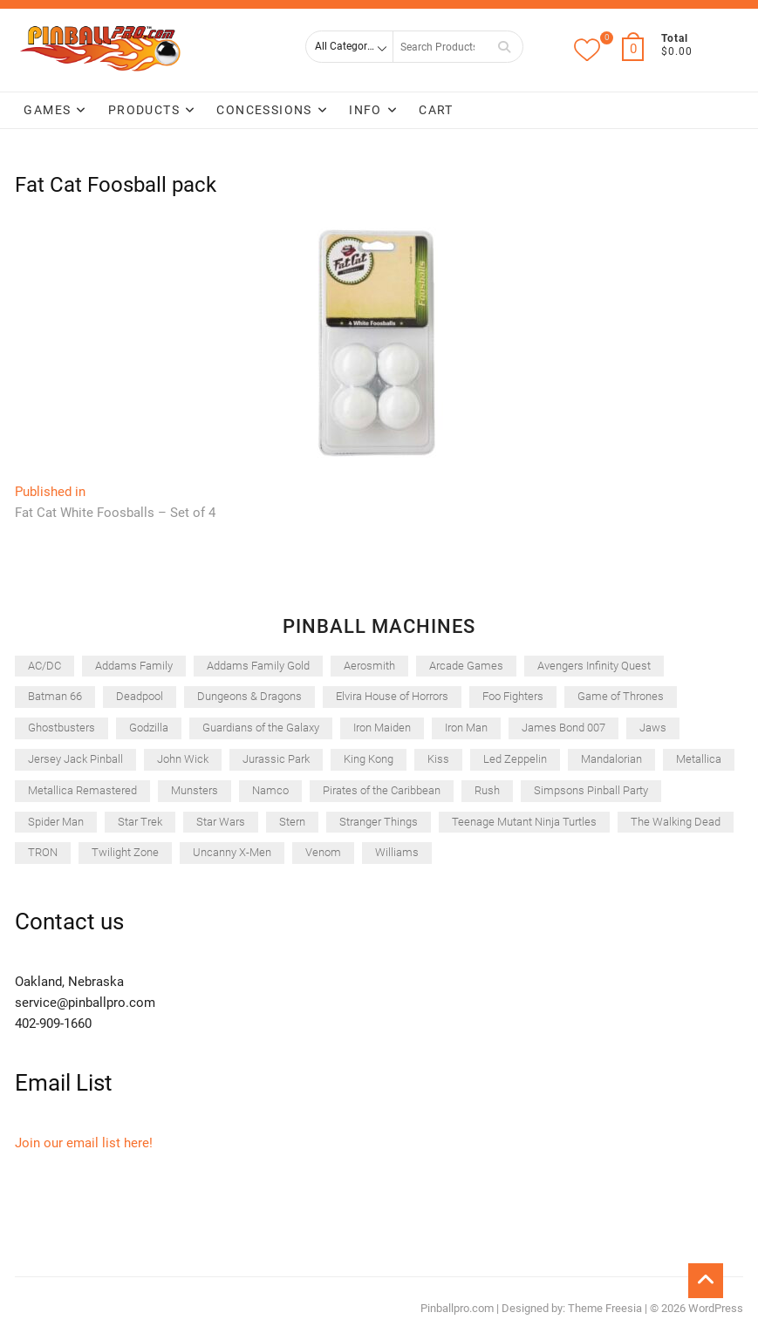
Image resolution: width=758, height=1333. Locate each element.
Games (47, 110)
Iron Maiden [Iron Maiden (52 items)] (382, 727)
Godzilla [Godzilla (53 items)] (148, 727)
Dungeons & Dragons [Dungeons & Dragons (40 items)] (249, 696)
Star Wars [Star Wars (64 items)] (220, 821)
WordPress (715, 1308)
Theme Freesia (605, 1308)
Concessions (263, 110)
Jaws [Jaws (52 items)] (652, 727)
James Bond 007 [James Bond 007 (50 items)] (563, 727)
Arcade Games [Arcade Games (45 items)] (466, 665)
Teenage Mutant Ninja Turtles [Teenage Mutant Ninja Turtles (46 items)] (524, 821)
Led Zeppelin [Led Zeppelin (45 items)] (515, 758)
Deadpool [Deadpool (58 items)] (139, 696)
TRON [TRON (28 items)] (43, 852)
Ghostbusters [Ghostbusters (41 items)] (61, 727)
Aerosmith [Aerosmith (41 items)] (369, 665)
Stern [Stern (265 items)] (292, 821)
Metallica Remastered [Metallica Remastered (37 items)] (82, 790)
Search (504, 46)
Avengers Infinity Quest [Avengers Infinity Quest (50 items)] (594, 665)
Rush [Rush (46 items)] (487, 790)
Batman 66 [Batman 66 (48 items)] (55, 696)
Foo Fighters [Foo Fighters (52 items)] (512, 696)
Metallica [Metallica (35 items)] (698, 758)
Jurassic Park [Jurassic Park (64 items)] (276, 758)
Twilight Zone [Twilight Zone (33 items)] (125, 852)
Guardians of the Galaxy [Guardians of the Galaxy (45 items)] (260, 727)
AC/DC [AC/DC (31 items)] (44, 665)
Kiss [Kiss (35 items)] (438, 758)
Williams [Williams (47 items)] (397, 852)
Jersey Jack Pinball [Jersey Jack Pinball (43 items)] (75, 758)
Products (144, 110)
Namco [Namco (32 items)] (270, 790)
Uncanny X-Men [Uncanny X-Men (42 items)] (232, 852)
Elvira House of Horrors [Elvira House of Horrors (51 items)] (392, 696)
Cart (436, 110)
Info (365, 110)
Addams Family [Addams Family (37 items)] (134, 665)
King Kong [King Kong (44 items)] (368, 758)
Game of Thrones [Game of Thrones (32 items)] (620, 696)
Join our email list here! (84, 1143)
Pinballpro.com (457, 1308)
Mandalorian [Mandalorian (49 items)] (611, 758)
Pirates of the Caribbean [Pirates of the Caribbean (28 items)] (381, 790)
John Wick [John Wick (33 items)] (182, 758)
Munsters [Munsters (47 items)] (194, 790)
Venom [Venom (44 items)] (323, 852)
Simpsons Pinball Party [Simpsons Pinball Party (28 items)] (591, 790)
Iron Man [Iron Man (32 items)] (466, 727)
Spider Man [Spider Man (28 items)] (56, 821)
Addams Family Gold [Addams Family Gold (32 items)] (258, 665)
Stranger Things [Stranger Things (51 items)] (378, 821)
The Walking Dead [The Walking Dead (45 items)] (675, 821)
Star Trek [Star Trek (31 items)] (140, 821)
